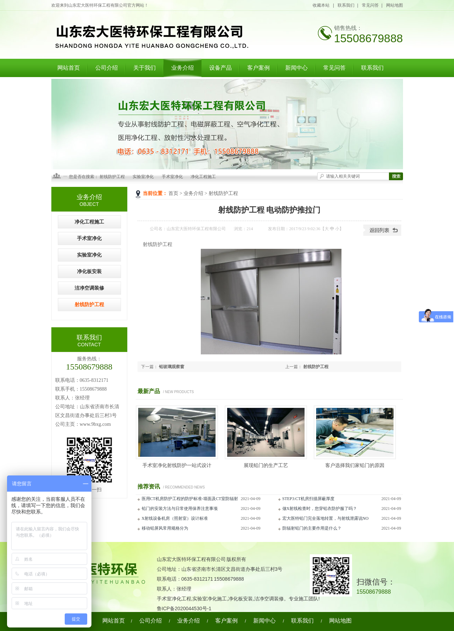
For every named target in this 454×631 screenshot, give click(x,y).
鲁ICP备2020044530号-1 (184, 608)
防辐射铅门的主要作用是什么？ (311, 528)
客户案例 (258, 68)
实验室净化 (143, 176)
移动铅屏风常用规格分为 (165, 528)
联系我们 (346, 5)
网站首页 (68, 68)
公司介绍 (106, 68)
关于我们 (144, 68)
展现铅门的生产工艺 (266, 465)
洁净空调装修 (89, 288)
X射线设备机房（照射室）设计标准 (175, 518)
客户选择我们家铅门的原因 (354, 465)
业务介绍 (182, 68)
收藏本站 (321, 5)
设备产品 (220, 68)
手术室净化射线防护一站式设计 (176, 465)
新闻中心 (296, 68)
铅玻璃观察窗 (171, 366)
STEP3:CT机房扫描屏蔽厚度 (308, 498)
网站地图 (394, 5)
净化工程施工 (203, 176)
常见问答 (370, 5)
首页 (173, 193)
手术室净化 (172, 176)
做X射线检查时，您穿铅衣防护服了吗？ (319, 508)
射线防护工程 (112, 176)
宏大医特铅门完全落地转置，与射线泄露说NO (325, 518)
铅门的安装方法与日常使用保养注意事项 (180, 508)
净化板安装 (89, 271)
